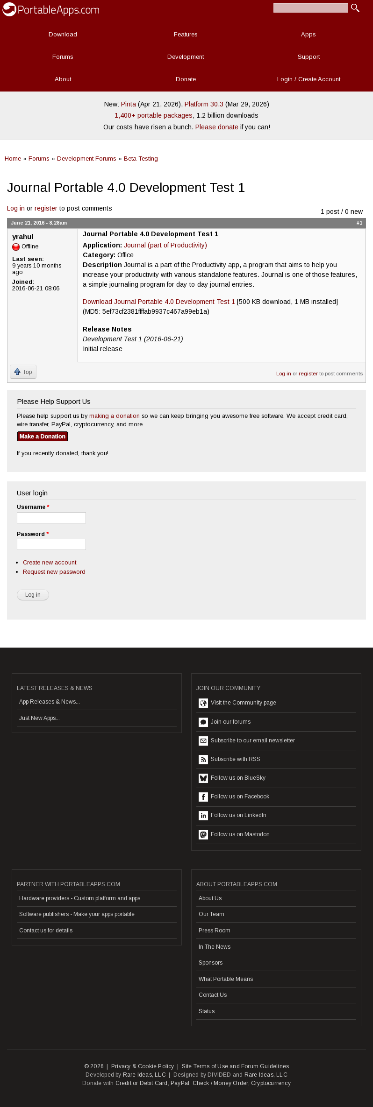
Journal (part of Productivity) (165, 245)
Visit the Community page (237, 703)
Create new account (49, 562)
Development (185, 56)
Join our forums (225, 722)
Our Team (211, 914)
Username (33, 507)
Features (186, 34)
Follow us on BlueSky (232, 778)
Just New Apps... (39, 718)
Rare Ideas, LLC (144, 1075)
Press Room (214, 930)
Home (13, 158)
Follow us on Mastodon (234, 834)
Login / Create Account (308, 79)
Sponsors (210, 962)
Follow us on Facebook (234, 797)
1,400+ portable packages (154, 115)
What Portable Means (226, 979)
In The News (214, 947)
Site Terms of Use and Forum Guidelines (235, 1066)
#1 (359, 223)
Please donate (216, 127)
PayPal (180, 1083)
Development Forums (86, 158)
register (46, 208)
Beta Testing (141, 158)
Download (63, 34)
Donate (186, 79)
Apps (308, 34)
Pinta (128, 104)
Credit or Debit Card (141, 1083)
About (63, 79)
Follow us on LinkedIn (232, 815)
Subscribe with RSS (229, 759)
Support (309, 56)
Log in (16, 208)
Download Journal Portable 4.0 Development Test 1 (159, 301)
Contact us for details (45, 930)
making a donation (114, 415)
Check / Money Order (220, 1083)
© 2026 (94, 1066)
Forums (62, 56)
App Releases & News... (49, 701)
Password (33, 534)
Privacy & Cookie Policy (142, 1066)
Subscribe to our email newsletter (247, 741)
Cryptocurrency (271, 1083)
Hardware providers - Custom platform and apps (79, 898)
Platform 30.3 (204, 104)
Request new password (54, 571)
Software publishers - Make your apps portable (77, 914)
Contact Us (213, 995)
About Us (210, 898)
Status (207, 1011)
